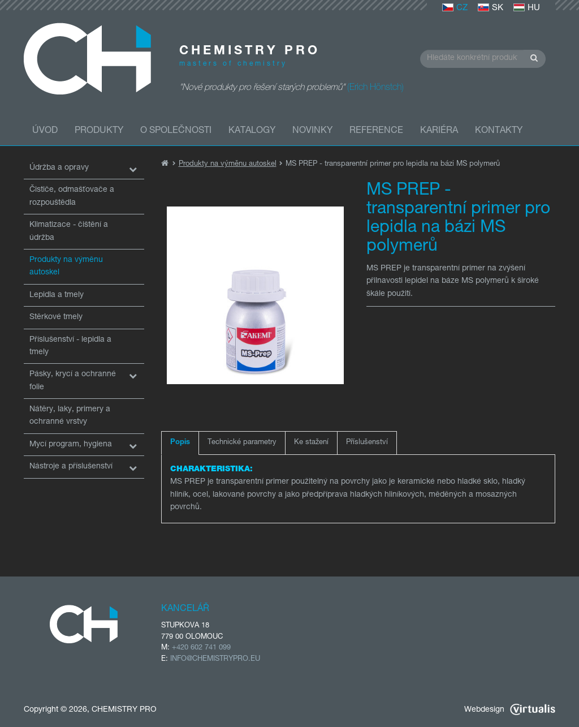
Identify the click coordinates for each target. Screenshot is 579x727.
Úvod (45, 131)
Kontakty (498, 131)
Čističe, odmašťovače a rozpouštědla (71, 196)
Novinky (312, 131)
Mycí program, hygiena (70, 445)
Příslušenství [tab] (367, 442)
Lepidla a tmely (56, 295)
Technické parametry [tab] (242, 442)
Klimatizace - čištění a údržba (68, 231)
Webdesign (509, 710)
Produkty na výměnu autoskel (66, 266)
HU (526, 8)
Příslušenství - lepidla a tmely (70, 346)
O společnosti (175, 131)
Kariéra (439, 131)
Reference (376, 131)
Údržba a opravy (59, 168)
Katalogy (251, 131)
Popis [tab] (180, 442)
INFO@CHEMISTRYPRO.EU (215, 659)
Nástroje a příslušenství (71, 467)
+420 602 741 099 (201, 648)
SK (490, 8)
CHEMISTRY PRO (124, 710)
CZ (455, 8)
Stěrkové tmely (56, 317)
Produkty (99, 131)
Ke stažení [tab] (311, 442)
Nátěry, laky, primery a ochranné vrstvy (69, 416)
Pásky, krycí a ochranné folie (72, 381)
